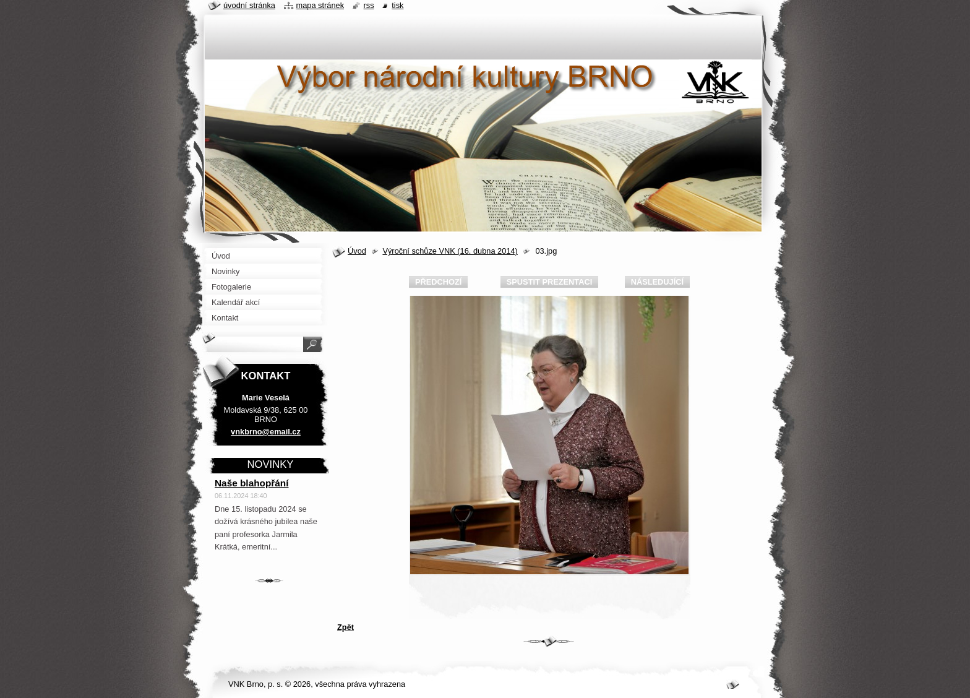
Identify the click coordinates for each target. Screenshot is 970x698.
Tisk (397, 5)
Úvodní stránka (249, 5)
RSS (369, 5)
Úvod (357, 251)
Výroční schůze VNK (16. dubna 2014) (449, 251)
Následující (657, 282)
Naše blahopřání (252, 483)
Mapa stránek (320, 5)
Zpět (345, 627)
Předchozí (438, 282)
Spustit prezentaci (549, 282)
